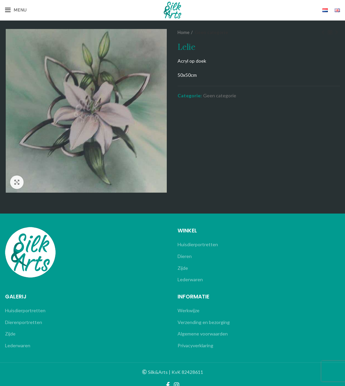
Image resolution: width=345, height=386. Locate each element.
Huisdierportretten (198, 244)
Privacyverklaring (195, 345)
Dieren (185, 256)
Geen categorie (211, 32)
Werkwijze (188, 310)
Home (183, 32)
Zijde (183, 268)
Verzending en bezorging (204, 322)
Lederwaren (190, 279)
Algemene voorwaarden (203, 333)
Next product (337, 32)
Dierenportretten (23, 322)
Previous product (323, 32)
